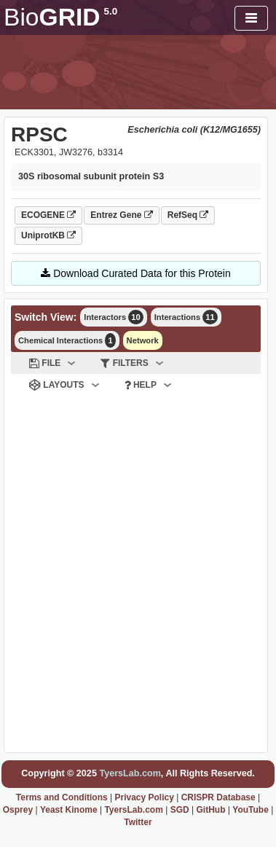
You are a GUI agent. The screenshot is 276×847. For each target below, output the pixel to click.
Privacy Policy (143, 797)
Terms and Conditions (62, 797)
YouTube (250, 810)
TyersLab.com (129, 773)
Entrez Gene (121, 215)
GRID (60, 17)
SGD (179, 810)
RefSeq (188, 215)
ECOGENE (48, 215)
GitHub (210, 810)
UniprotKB (48, 235)
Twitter (137, 822)
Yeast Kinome (69, 810)
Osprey (18, 810)
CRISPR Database (218, 797)
